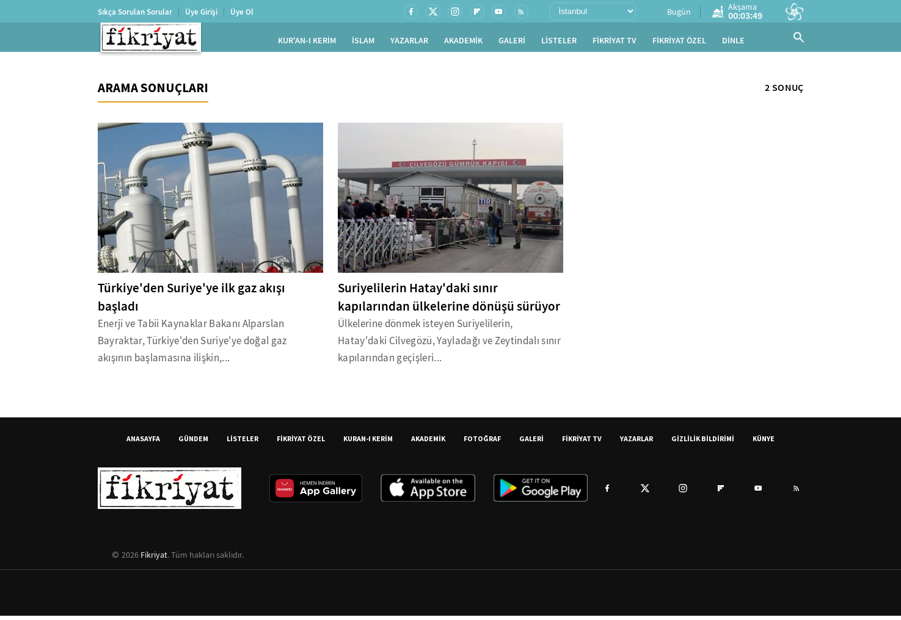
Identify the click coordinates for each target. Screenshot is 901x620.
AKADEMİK (463, 43)
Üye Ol (242, 12)
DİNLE (733, 43)
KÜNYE (764, 442)
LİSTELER (559, 43)
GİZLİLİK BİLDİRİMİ (702, 442)
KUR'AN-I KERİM (307, 43)
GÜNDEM (193, 442)
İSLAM (363, 43)
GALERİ (511, 43)
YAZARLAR (409, 43)
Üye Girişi (201, 12)
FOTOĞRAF (482, 442)
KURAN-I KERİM (368, 442)
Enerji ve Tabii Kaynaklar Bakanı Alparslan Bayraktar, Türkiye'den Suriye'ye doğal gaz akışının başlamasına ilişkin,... (192, 345)
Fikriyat (153, 558)
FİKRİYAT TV (615, 43)
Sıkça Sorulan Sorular (135, 12)
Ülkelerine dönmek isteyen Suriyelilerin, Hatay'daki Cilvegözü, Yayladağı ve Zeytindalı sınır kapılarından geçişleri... (449, 345)
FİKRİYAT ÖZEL (679, 43)
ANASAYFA (143, 442)
